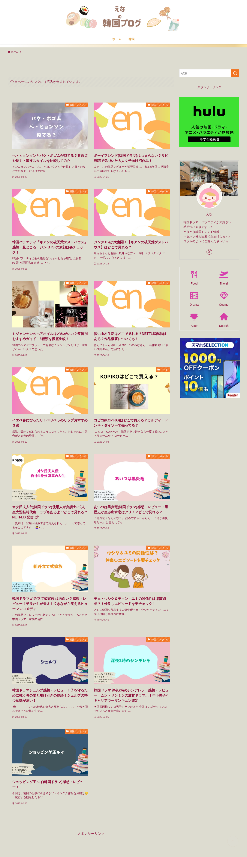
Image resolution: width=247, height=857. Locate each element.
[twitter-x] (209, 252)
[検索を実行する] (235, 73)
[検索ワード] (209, 73)
